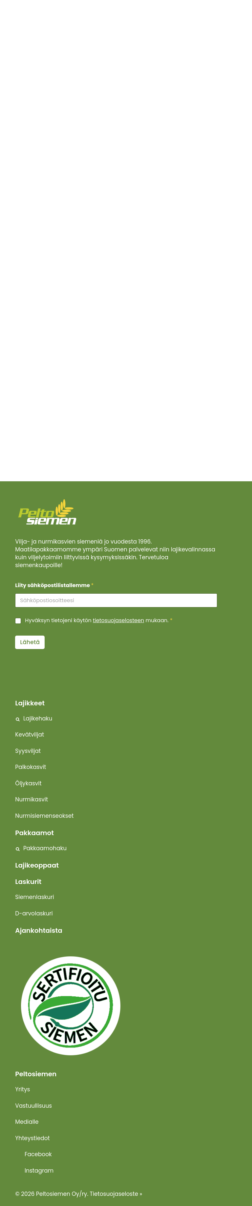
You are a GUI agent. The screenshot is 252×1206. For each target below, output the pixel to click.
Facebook (38, 1154)
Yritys (22, 1089)
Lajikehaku (37, 718)
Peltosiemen (35, 1074)
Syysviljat (28, 751)
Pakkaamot (34, 832)
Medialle (26, 1122)
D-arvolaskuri (33, 913)
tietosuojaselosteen (118, 620)
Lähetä (30, 642)
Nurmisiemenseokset (44, 816)
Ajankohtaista (38, 930)
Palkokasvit (30, 767)
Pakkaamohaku (45, 848)
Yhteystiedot (32, 1138)
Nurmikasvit (31, 799)
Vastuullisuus (33, 1106)
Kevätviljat (29, 734)
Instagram (39, 1171)
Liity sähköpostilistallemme (54, 585)
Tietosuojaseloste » (116, 1194)
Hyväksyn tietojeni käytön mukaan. (98, 620)
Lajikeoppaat (37, 865)
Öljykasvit (28, 783)
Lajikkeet (30, 703)
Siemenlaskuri (34, 897)
